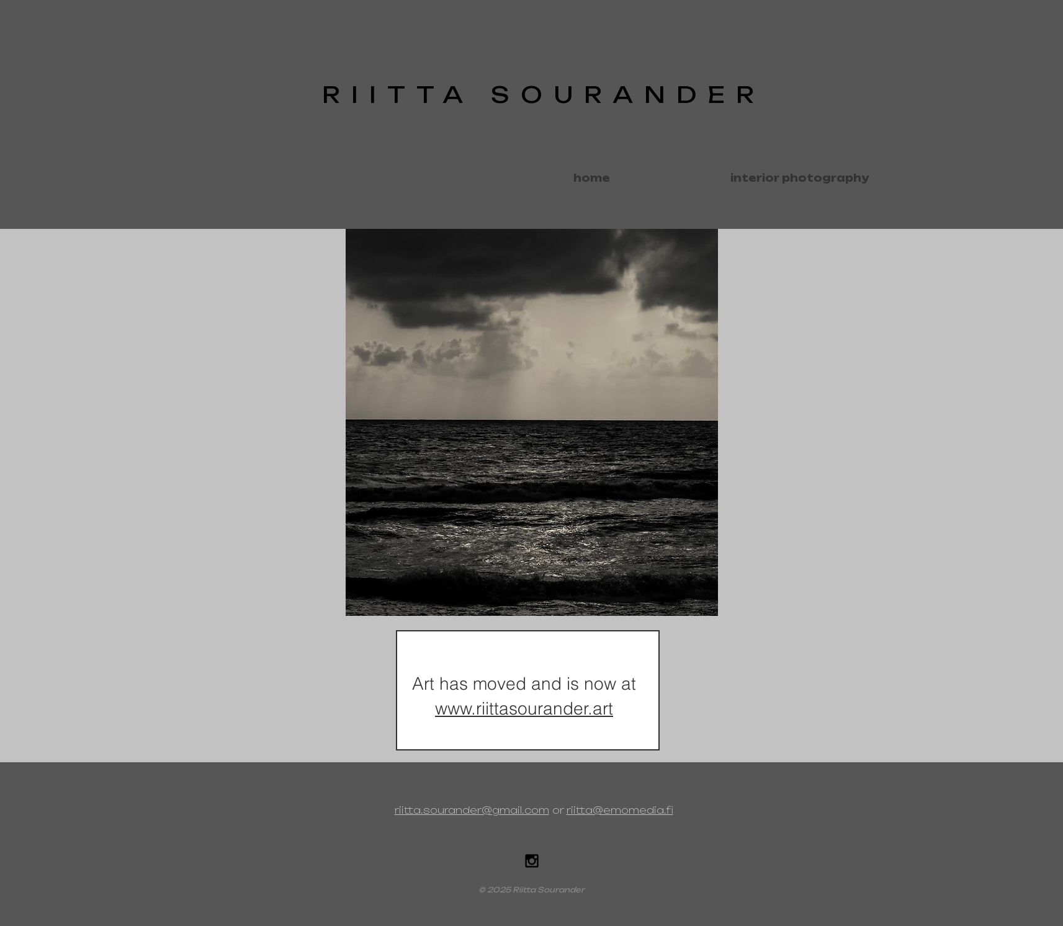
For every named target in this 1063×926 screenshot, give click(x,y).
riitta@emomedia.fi (620, 810)
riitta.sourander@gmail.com (472, 810)
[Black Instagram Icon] (532, 861)
